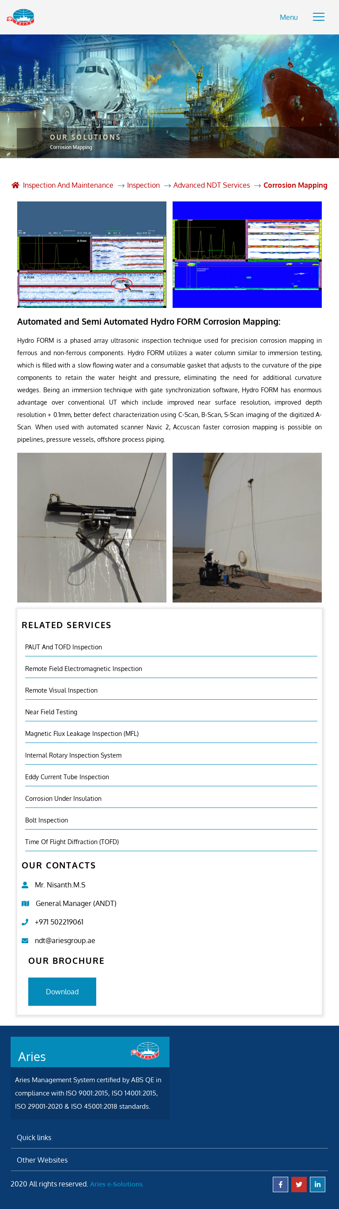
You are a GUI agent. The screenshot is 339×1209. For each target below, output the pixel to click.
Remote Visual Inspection (61, 690)
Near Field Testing (51, 712)
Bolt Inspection (46, 820)
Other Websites (42, 1160)
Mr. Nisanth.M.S (60, 884)
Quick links (34, 1137)
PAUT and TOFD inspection (63, 647)
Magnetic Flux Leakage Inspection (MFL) (82, 733)
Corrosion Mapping (296, 185)
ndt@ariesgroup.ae (65, 940)
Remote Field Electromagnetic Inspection (83, 668)
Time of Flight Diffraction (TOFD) (72, 841)
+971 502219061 (59, 921)
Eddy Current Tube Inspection (67, 777)
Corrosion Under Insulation (63, 798)
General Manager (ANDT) (76, 903)
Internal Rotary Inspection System (73, 755)
